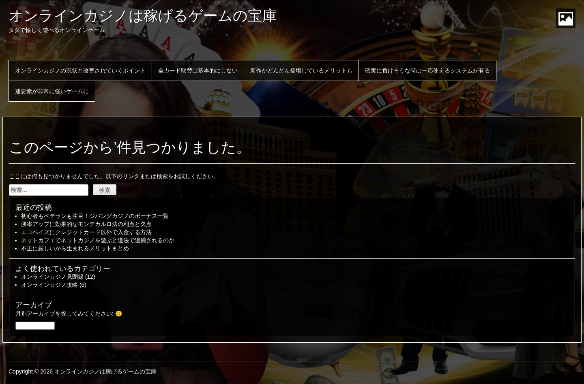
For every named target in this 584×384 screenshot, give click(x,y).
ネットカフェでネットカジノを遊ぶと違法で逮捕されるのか (97, 240)
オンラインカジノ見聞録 (52, 276)
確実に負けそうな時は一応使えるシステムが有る (427, 70)
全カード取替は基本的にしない (198, 70)
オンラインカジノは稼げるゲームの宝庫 (143, 15)
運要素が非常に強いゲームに (52, 91)
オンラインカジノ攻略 (49, 285)
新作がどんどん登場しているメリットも (301, 70)
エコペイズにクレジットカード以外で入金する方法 (86, 232)
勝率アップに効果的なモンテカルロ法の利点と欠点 (86, 224)
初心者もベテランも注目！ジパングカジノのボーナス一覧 (95, 216)
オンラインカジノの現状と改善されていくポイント (80, 70)
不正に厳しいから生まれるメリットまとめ (75, 248)
